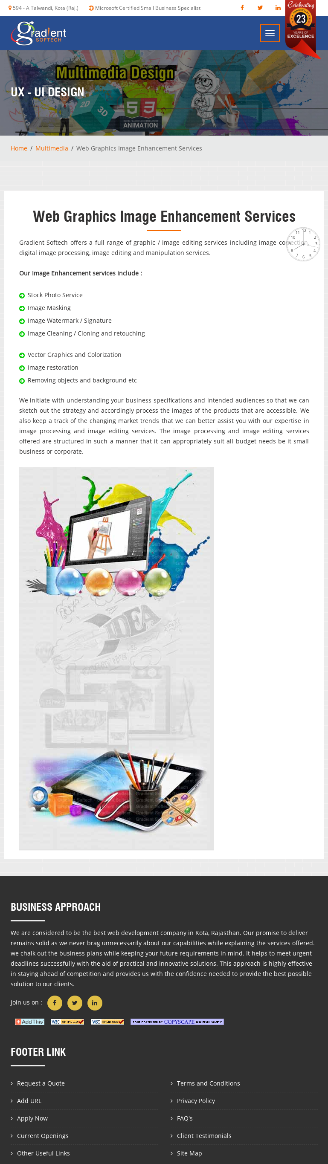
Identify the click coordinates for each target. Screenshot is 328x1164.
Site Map (189, 1153)
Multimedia (51, 148)
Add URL (29, 1101)
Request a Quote (41, 1083)
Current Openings (43, 1136)
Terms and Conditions (208, 1083)
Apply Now (32, 1118)
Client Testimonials (204, 1136)
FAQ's (185, 1118)
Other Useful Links (43, 1153)
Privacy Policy (196, 1101)
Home (19, 148)
